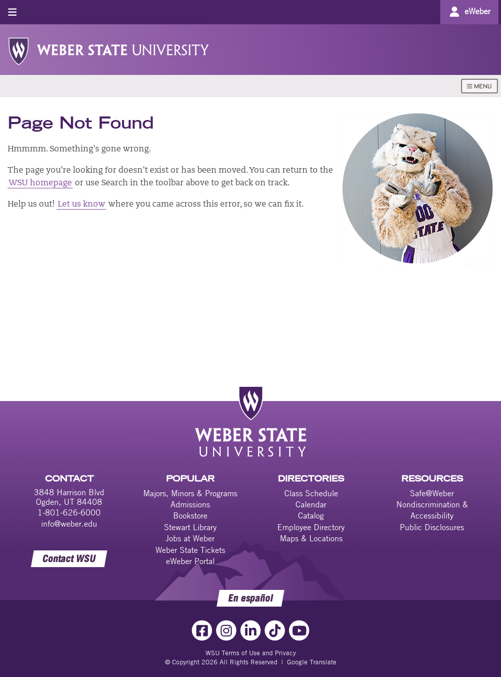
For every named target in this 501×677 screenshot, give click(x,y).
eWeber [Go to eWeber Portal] (477, 11)
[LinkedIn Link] (250, 630)
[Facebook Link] (202, 630)
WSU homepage (40, 183)
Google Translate (312, 662)
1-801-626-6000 (69, 512)
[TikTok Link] (275, 630)
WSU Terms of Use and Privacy (250, 653)
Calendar (311, 504)
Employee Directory (311, 527)
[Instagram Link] (226, 630)
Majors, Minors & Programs (190, 493)
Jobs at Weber (190, 538)
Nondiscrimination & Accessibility (432, 510)
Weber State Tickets (190, 550)
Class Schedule (311, 493)
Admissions (190, 504)
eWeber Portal (190, 561)
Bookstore (190, 515)
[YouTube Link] (299, 630)
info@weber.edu (69, 524)
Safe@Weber (432, 493)
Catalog (311, 515)
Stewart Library (190, 527)
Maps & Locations (311, 538)
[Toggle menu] (12, 12)
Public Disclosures (432, 527)
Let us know (81, 205)
